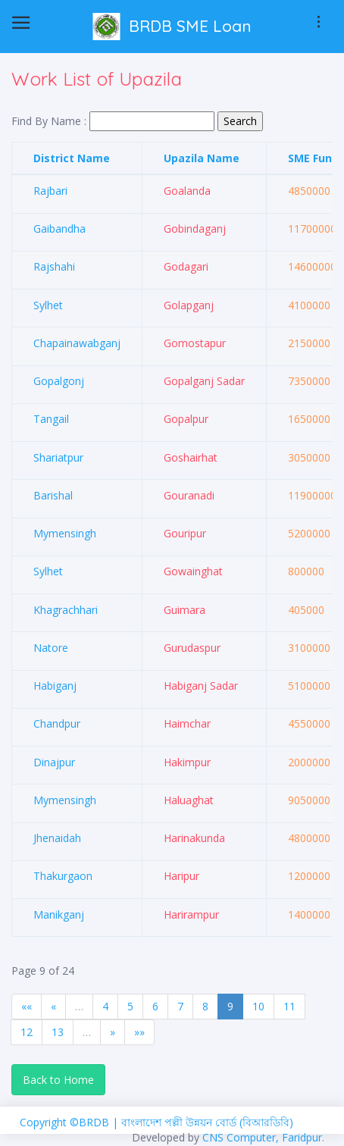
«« (26, 1006)
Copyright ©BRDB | (70, 1122)
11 (289, 1006)
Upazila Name (201, 158)
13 (58, 1032)
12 (26, 1032)
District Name (71, 158)
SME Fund (313, 158)
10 (258, 1006)
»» (139, 1032)
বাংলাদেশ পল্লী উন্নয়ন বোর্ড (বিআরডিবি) (207, 1122)
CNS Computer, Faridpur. (263, 1137)
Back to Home (58, 1079)
